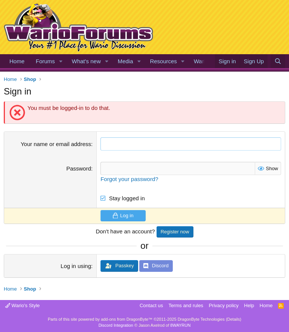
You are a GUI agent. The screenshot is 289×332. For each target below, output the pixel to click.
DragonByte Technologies (201, 319)
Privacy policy (224, 305)
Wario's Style (22, 305)
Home (16, 61)
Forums (45, 61)
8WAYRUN (180, 325)
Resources (163, 61)
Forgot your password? (129, 179)
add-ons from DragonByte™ (126, 319)
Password (78, 168)
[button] (61, 61)
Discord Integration (116, 325)
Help (249, 305)
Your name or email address (56, 144)
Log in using (76, 266)
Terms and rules (186, 305)
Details (233, 319)
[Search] (278, 61)
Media (125, 61)
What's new (86, 61)
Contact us (151, 305)
